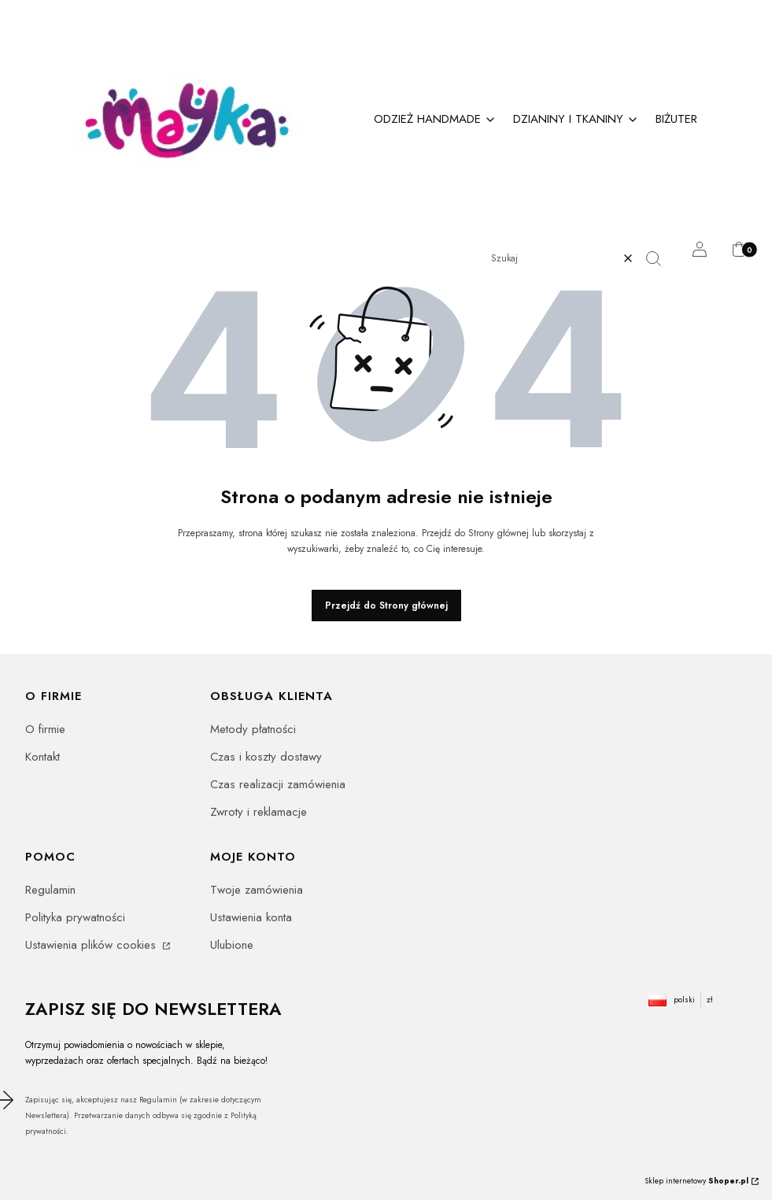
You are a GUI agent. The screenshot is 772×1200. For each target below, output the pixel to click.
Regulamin (50, 889)
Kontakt (42, 756)
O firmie (45, 729)
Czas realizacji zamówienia (277, 784)
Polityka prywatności (75, 917)
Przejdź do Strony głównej (386, 605)
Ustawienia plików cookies (92, 945)
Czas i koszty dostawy (266, 756)
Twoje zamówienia (256, 889)
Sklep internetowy (696, 1181)
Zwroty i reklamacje (258, 811)
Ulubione (231, 945)
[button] (659, 258)
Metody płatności (253, 729)
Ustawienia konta (251, 917)
